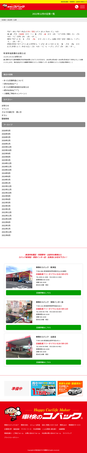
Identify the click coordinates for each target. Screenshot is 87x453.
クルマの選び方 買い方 (12, 112)
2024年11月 (6, 166)
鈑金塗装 (16, 429)
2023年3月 (6, 205)
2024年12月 (6, 163)
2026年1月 (6, 143)
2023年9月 (6, 196)
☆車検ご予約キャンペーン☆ (15, 93)
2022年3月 (6, 225)
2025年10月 (6, 150)
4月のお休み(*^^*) (11, 90)
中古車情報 (37, 429)
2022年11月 (6, 215)
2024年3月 (6, 179)
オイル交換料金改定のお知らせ (16, 87)
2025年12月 (6, 146)
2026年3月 (6, 137)
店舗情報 (62, 429)
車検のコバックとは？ (11, 425)
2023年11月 (6, 189)
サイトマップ (67, 433)
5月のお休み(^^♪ (11, 83)
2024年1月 (6, 182)
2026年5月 (6, 130)
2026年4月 (6, 133)
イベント (5, 108)
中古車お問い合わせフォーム (51, 433)
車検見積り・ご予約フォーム (13, 433)
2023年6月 (6, 199)
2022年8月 (6, 222)
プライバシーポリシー (11, 437)
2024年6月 (6, 176)
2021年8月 (6, 235)
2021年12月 (6, 232)
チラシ (4, 115)
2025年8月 (6, 156)
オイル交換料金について (13, 80)
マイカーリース (26, 429)
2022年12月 (6, 212)
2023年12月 (6, 186)
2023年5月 (6, 202)
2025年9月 (6, 153)
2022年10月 (6, 218)
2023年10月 (6, 192)
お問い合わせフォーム (32, 433)
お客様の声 (8, 429)
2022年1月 (6, 228)
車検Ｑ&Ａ (63, 425)
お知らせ (5, 105)
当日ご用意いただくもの (50, 425)
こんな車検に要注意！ (49, 429)
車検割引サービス (74, 425)
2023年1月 (6, 209)
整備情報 (5, 118)
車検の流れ (24, 425)
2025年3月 (6, 160)
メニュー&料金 (35, 425)
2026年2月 (6, 140)
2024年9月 (6, 173)
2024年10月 (6, 169)
